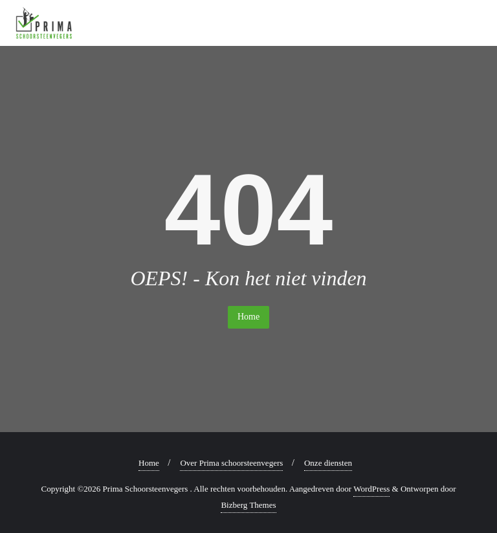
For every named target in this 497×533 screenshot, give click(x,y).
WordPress (371, 489)
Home (248, 316)
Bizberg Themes (248, 505)
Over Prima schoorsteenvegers (231, 463)
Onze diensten (328, 463)
